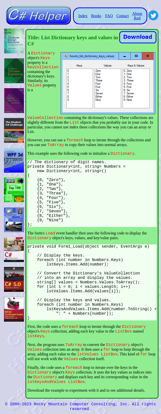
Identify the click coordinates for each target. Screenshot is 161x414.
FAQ (109, 16)
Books (96, 16)
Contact (122, 16)
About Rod (137, 15)
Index (83, 16)
